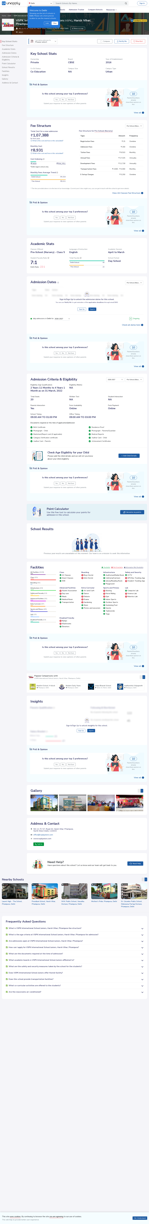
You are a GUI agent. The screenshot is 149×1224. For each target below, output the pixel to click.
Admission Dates (9, 53)
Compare (106, 41)
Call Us (38, 844)
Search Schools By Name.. (67, 3)
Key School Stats (9, 41)
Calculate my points (132, 512)
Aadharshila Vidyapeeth (133, 685)
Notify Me (122, 41)
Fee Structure (8, 45)
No (63, 100)
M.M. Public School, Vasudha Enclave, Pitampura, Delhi (72, 902)
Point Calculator (9, 63)
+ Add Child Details (129, 456)
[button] (134, 126)
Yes (56, 100)
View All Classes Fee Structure (126, 193)
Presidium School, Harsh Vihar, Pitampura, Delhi (44, 902)
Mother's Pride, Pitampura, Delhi (104, 901)
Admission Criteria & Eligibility (10, 58)
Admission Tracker (76, 10)
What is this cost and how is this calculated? (47, 141)
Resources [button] (110, 10)
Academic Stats (8, 49)
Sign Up (82, 309)
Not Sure (71, 100)
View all (137, 112)
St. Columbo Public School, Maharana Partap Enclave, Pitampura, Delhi (131, 904)
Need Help (135, 863)
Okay (55, 23)
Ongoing (134, 318)
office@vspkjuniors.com (43, 834)
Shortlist (138, 41)
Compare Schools (95, 10)
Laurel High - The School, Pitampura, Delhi (12, 902)
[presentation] (141, 677)
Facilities (5, 71)
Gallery (5, 79)
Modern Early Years (73, 685)
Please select (43, 41)
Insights (5, 75)
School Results (8, 67)
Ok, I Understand (140, 1218)
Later (47, 23)
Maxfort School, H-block (46, 685)
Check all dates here (131, 325)
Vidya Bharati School (103, 685)
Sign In (142, 3)
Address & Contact (10, 82)
